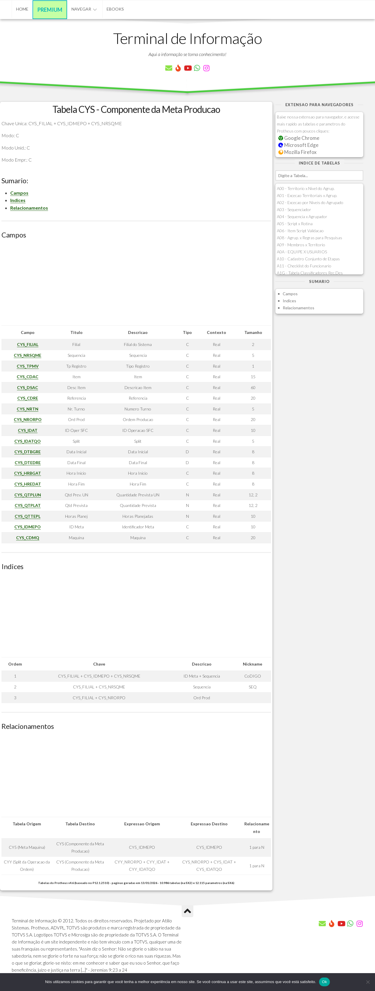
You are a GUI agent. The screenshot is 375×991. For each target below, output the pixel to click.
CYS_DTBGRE (27, 451)
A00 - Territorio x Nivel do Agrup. (306, 188)
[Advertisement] (136, 284)
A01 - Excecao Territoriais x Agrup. (307, 195)
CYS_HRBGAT (27, 473)
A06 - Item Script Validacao (300, 230)
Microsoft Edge (298, 145)
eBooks (115, 8)
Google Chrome (298, 138)
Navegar (81, 8)
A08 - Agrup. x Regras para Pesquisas (309, 237)
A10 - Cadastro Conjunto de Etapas (308, 258)
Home (22, 8)
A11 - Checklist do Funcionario (304, 265)
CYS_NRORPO (28, 419)
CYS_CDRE (27, 398)
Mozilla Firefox (297, 152)
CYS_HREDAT (27, 483)
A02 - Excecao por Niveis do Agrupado (310, 202)
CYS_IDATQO (27, 441)
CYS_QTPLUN (27, 494)
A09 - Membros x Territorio (301, 244)
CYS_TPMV (28, 366)
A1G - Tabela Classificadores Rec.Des (310, 272)
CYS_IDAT (28, 430)
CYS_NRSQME (27, 355)
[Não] (368, 982)
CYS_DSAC (27, 387)
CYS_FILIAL (27, 344)
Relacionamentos (29, 208)
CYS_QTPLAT (28, 505)
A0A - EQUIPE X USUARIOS (302, 251)
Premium (50, 10)
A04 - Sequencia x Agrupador (302, 216)
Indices (17, 200)
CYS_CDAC (27, 376)
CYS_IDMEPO (27, 526)
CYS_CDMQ (27, 537)
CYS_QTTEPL (27, 516)
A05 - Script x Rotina (295, 223)
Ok (324, 982)
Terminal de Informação (187, 38)
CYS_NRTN (27, 408)
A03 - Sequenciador (294, 209)
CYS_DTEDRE (28, 462)
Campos (19, 193)
